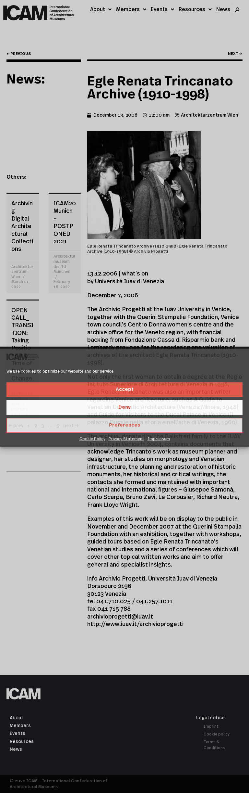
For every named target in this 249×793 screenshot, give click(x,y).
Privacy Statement (126, 439)
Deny (124, 407)
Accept (125, 389)
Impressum (159, 439)
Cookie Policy (92, 439)
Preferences (124, 425)
